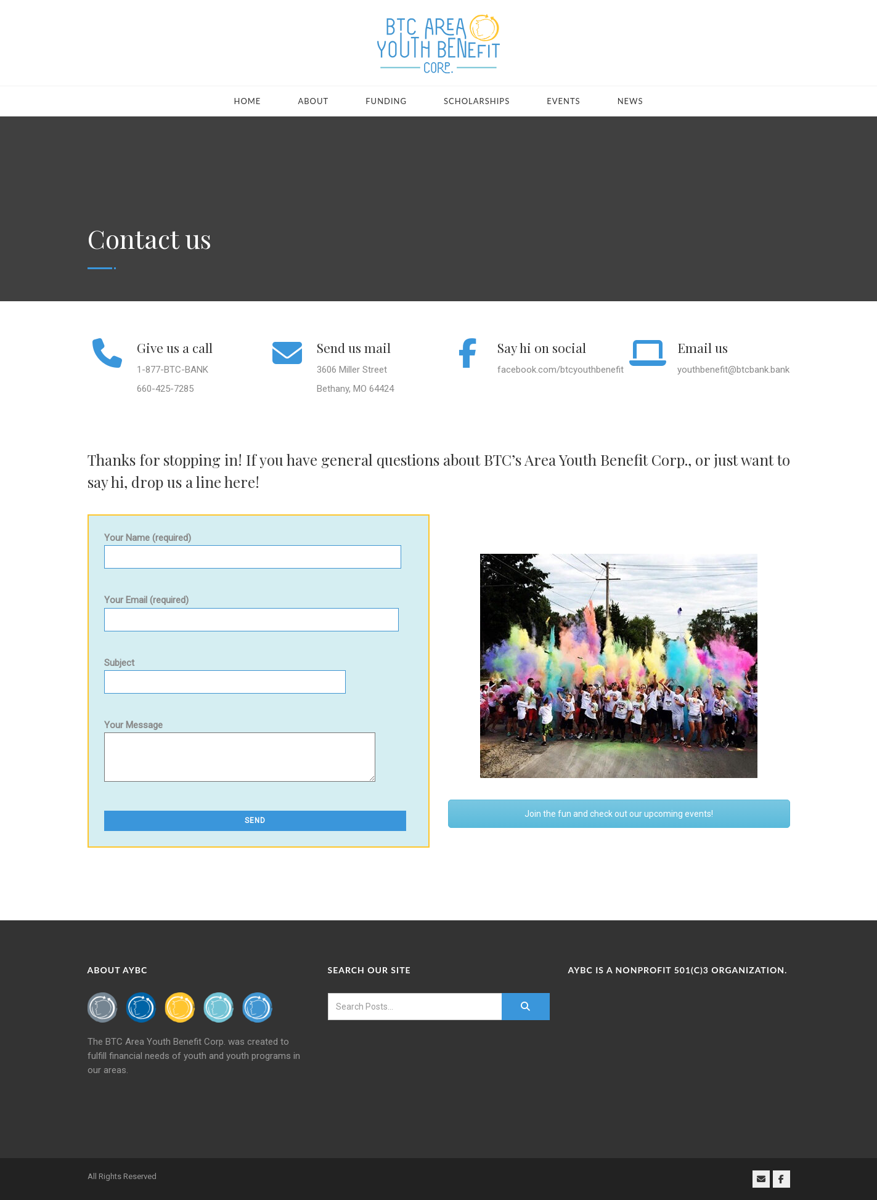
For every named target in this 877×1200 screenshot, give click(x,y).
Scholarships (477, 101)
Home (247, 101)
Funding (386, 101)
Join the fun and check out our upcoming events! (618, 814)
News (630, 101)
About (313, 101)
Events (563, 101)
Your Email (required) (251, 609)
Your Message (239, 756)
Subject (225, 672)
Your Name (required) (252, 547)
